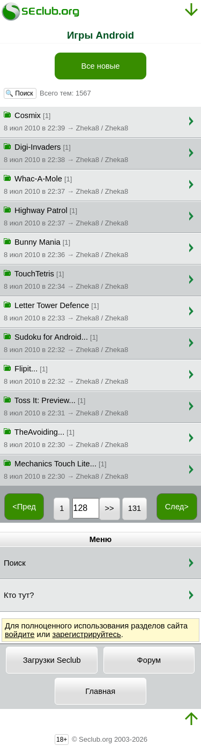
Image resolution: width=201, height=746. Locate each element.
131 (134, 508)
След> (177, 506)
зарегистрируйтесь (86, 634)
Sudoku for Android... (66, 342)
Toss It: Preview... (66, 405)
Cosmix (66, 120)
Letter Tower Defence (66, 310)
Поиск (15, 563)
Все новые (100, 66)
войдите (19, 634)
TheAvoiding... (66, 437)
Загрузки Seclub (52, 660)
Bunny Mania (66, 247)
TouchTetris (66, 279)
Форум (149, 660)
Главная (100, 691)
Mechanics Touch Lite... (66, 469)
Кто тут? (19, 595)
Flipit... (66, 374)
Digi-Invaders (66, 152)
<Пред (24, 506)
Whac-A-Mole (66, 184)
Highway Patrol (66, 215)
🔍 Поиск (20, 93)
